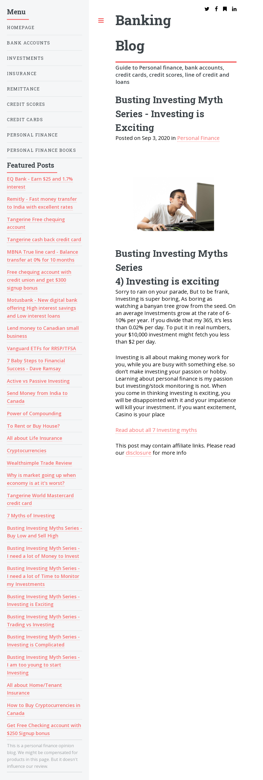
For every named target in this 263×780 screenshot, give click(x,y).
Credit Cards (25, 119)
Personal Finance (32, 135)
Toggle (101, 21)
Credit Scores (26, 104)
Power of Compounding (34, 413)
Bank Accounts (28, 42)
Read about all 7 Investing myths (156, 430)
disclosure (138, 452)
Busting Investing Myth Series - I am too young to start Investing (43, 665)
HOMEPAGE (20, 27)
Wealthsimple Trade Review (39, 463)
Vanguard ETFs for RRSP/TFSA (41, 348)
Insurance (22, 73)
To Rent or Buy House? (33, 426)
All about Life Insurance (34, 438)
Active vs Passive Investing (38, 381)
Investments (25, 58)
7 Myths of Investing (31, 515)
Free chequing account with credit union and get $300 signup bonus (39, 280)
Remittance (23, 89)
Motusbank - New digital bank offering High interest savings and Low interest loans (42, 308)
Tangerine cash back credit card (44, 239)
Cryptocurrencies (26, 450)
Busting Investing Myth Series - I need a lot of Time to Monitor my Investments (43, 576)
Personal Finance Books (41, 150)
